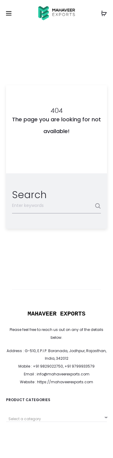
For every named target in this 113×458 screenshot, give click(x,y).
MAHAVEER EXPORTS (56, 313)
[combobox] (56, 416)
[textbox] (56, 419)
